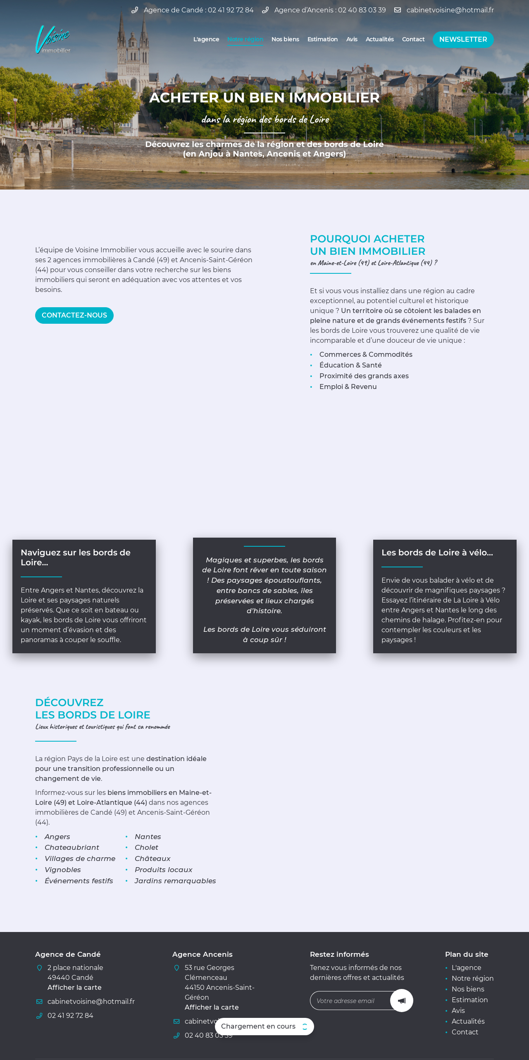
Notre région (245, 39)
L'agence (206, 39)
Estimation (322, 39)
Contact (413, 39)
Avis (351, 39)
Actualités (380, 39)
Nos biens (285, 39)
